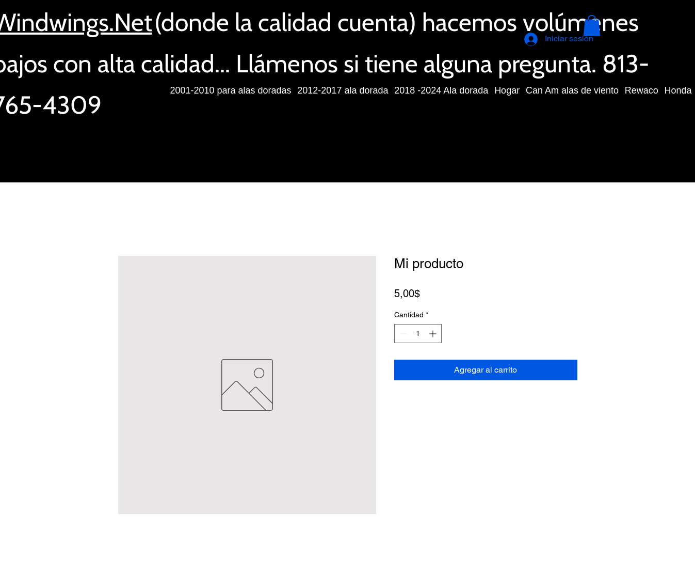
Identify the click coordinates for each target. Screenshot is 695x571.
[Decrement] (402, 334)
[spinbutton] (418, 334)
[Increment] (433, 334)
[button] (592, 25)
